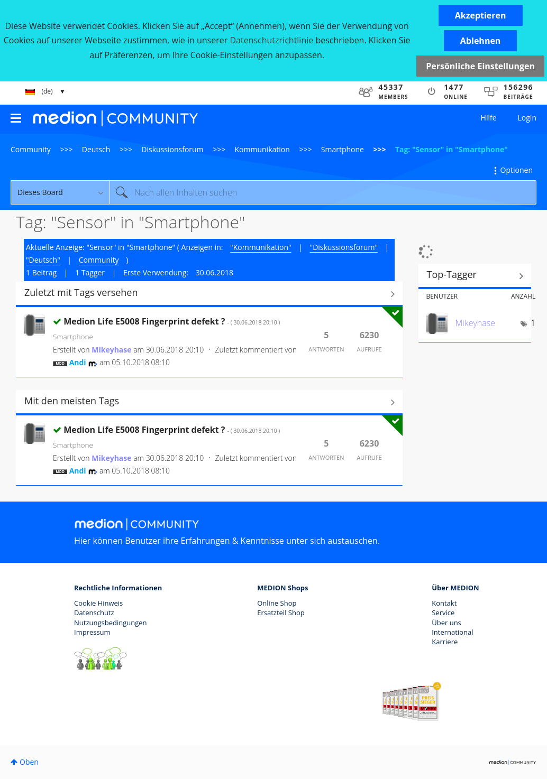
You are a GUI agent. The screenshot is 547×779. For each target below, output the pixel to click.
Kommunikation (262, 149)
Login (527, 118)
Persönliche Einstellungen (480, 66)
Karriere (445, 641)
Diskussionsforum (172, 149)
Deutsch (96, 149)
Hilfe (489, 118)
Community (31, 149)
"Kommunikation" (260, 247)
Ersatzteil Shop (280, 612)
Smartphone (342, 149)
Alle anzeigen (209, 294)
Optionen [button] (516, 170)
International (452, 632)
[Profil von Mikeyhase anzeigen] (111, 350)
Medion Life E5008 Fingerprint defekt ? (171, 321)
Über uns (446, 622)
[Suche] (323, 192)
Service (443, 612)
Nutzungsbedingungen (110, 622)
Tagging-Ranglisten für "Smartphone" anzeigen (475, 276)
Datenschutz (94, 612)
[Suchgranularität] (60, 192)
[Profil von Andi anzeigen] (77, 362)
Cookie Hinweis (98, 603)
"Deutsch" (43, 260)
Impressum (92, 632)
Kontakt (444, 603)
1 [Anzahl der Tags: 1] (533, 323)
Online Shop (276, 603)
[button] (481, 15)
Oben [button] (29, 762)
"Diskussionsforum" (344, 247)
